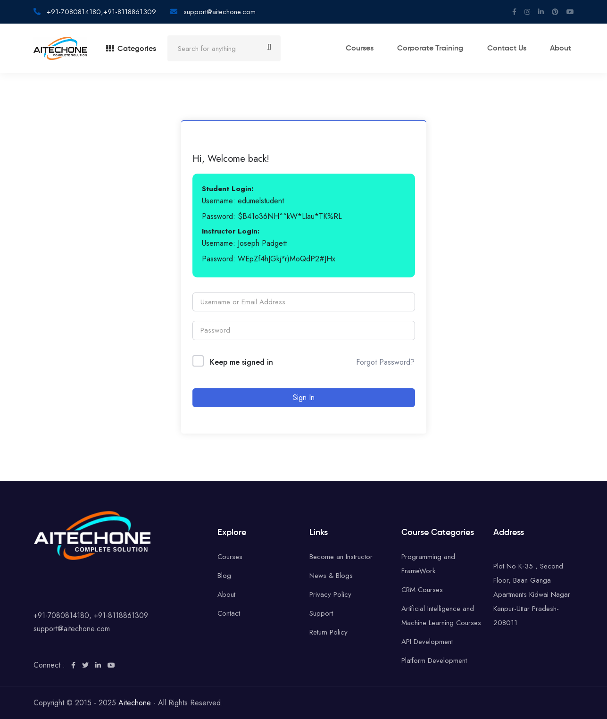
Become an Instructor (341, 557)
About (563, 49)
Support (321, 613)
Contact (228, 613)
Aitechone (134, 702)
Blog (224, 575)
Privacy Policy (330, 594)
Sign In (304, 397)
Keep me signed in (241, 362)
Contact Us (514, 49)
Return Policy (328, 632)
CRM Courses (422, 590)
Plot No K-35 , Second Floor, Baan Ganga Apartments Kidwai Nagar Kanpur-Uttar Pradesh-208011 (531, 594)
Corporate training (443, 49)
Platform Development (434, 660)
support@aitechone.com (218, 12)
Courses (377, 49)
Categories (131, 49)
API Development (427, 641)
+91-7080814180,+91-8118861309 (100, 12)
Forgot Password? (385, 362)
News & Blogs (331, 575)
